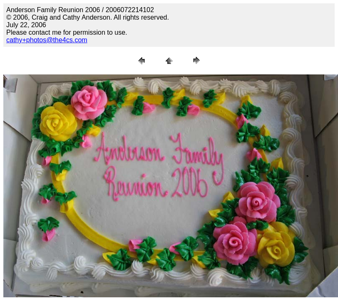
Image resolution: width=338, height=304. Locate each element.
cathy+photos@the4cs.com (46, 39)
